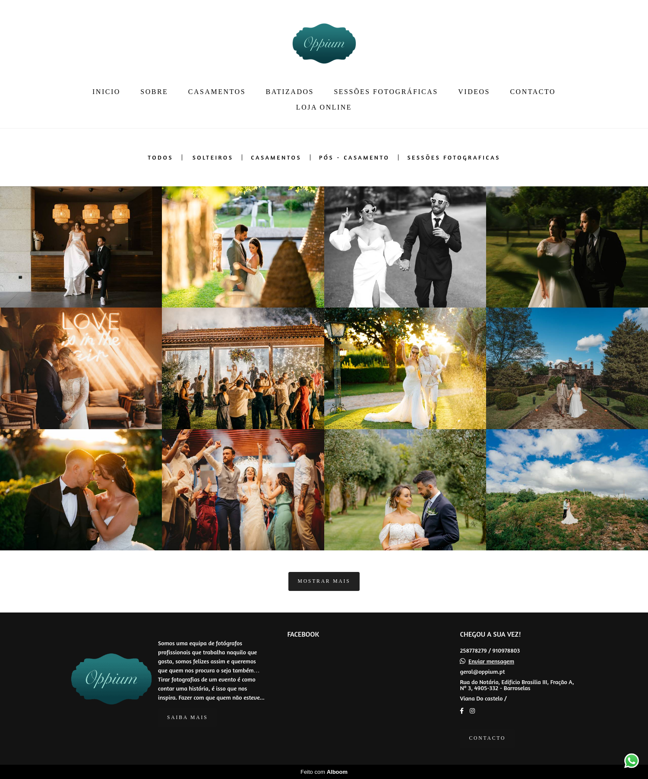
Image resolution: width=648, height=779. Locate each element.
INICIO (106, 91)
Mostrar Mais (323, 581)
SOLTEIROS (213, 157)
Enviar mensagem (491, 661)
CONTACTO (533, 91)
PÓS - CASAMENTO (354, 157)
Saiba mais (187, 717)
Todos (160, 157)
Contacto (487, 738)
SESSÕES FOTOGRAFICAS (453, 157)
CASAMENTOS (217, 91)
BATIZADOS (290, 91)
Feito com (324, 772)
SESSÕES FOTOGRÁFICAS (386, 91)
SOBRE (154, 91)
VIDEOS (474, 91)
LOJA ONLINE (324, 107)
